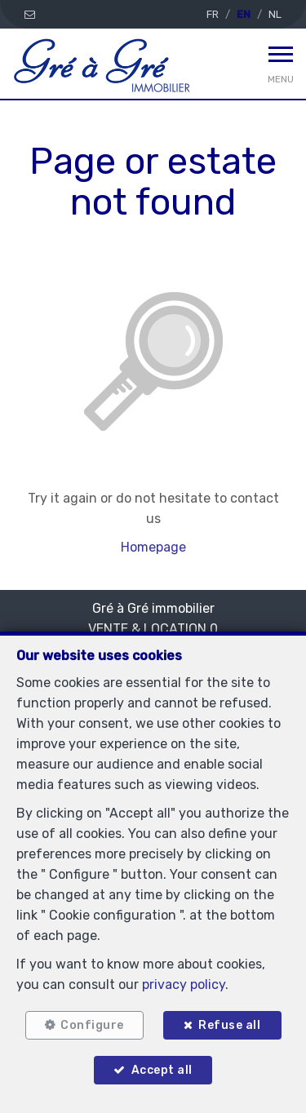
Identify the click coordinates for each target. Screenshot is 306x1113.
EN (244, 14)
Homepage (153, 547)
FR (212, 14)
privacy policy (183, 984)
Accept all (162, 1070)
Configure (92, 1025)
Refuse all (229, 1025)
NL (275, 14)
